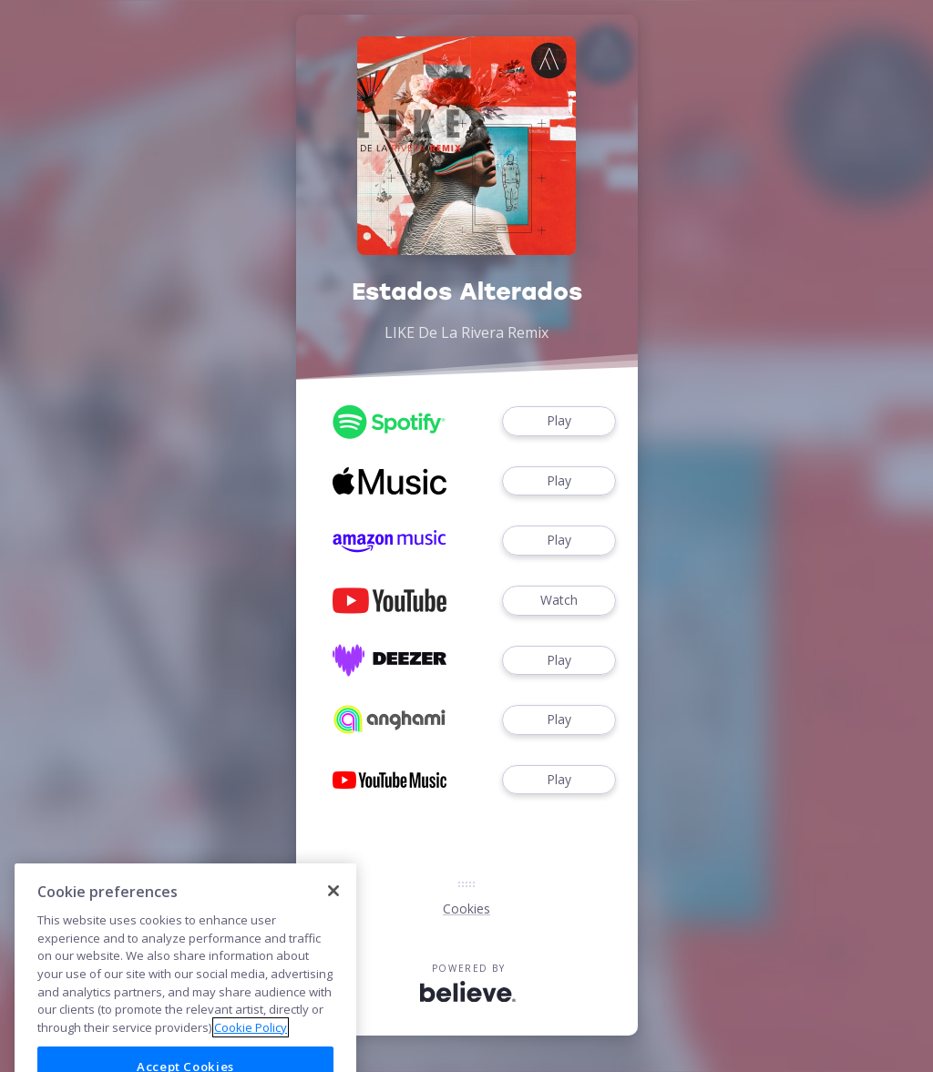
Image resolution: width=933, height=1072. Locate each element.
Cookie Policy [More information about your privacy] (250, 1047)
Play (558, 421)
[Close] (333, 911)
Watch (558, 601)
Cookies (466, 908)
